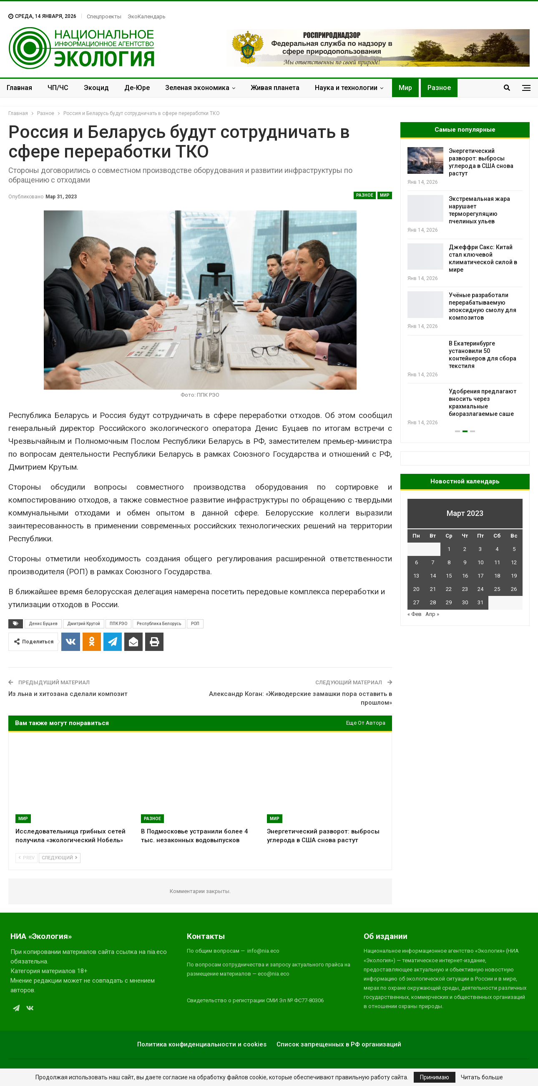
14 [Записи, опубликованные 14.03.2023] (433, 576)
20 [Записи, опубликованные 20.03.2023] (416, 589)
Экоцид (96, 88)
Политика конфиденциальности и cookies (201, 1044)
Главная (19, 88)
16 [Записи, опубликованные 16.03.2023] (465, 576)
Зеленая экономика (197, 88)
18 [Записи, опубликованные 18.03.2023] (497, 576)
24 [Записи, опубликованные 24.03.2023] (480, 589)
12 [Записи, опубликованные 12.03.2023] (514, 562)
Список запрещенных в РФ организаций (339, 1044)
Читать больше (482, 1077)
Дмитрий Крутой (83, 623)
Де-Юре (137, 88)
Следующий (60, 858)
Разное (439, 88)
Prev (26, 858)
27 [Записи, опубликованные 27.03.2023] (416, 602)
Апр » (432, 614)
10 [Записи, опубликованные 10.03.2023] (480, 562)
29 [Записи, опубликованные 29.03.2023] (449, 602)
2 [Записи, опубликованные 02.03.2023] (464, 549)
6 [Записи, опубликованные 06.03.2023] (416, 562)
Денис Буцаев (43, 623)
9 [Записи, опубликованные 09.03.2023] (464, 562)
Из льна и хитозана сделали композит (68, 694)
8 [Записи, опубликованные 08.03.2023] (448, 562)
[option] (465, 287)
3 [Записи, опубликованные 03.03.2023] (480, 549)
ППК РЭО (118, 623)
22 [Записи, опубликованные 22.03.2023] (449, 589)
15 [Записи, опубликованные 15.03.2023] (449, 576)
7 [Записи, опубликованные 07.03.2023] (432, 562)
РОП (195, 623)
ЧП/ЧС (58, 88)
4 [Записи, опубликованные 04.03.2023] (496, 549)
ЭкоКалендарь (147, 16)
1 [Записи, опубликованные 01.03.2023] (448, 549)
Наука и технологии (346, 88)
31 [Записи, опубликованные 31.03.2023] (480, 602)
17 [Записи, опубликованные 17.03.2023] (480, 576)
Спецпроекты (104, 16)
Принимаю (434, 1077)
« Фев (414, 614)
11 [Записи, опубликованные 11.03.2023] (497, 562)
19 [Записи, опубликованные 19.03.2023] (514, 576)
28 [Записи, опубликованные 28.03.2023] (433, 602)
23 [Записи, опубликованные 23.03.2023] (465, 589)
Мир (405, 88)
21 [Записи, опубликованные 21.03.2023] (433, 589)
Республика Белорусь (159, 623)
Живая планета (275, 88)
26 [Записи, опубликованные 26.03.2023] (514, 589)
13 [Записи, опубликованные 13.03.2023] (416, 576)
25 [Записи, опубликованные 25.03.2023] (497, 589)
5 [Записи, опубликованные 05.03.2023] (514, 549)
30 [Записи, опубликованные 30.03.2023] (465, 602)
